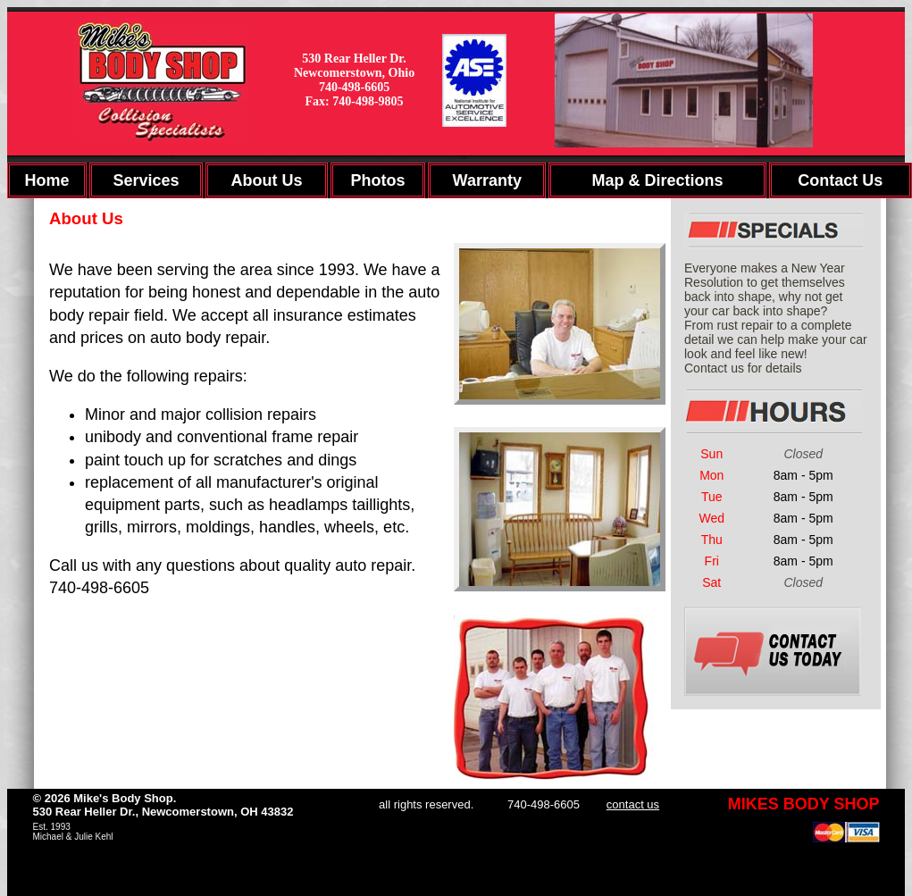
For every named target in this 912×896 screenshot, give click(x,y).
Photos (377, 180)
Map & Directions (657, 180)
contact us (633, 804)
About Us (266, 180)
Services (146, 180)
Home (46, 180)
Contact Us (840, 180)
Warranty (487, 180)
